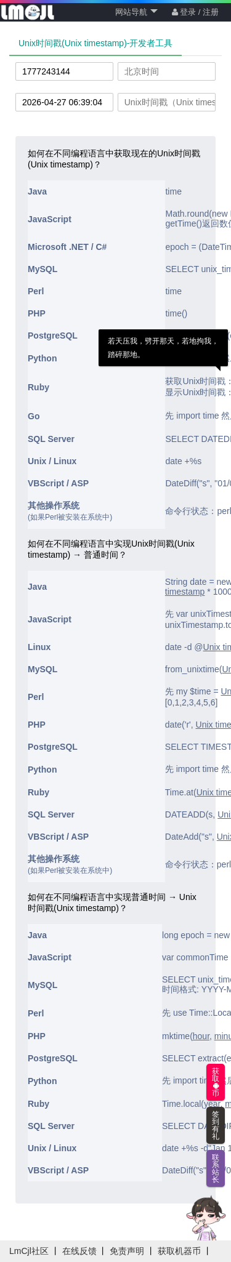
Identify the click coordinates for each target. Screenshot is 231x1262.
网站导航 (136, 12)
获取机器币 (179, 1251)
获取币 (215, 1082)
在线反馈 (79, 1251)
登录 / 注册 (195, 12)
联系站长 (215, 1168)
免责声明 (127, 1251)
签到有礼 (215, 1125)
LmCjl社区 (29, 1251)
